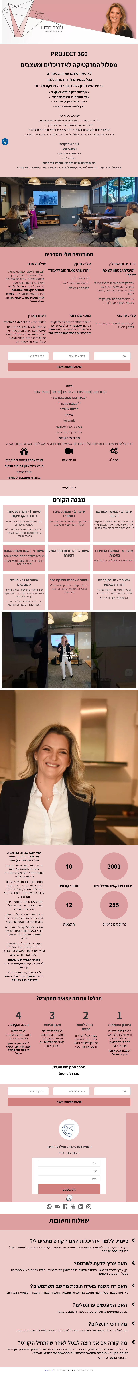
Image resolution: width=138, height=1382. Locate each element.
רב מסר (48, 1379)
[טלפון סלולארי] (28, 360)
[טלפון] (69, 1188)
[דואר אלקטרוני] (71, 360)
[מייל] (69, 1173)
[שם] (112, 360)
